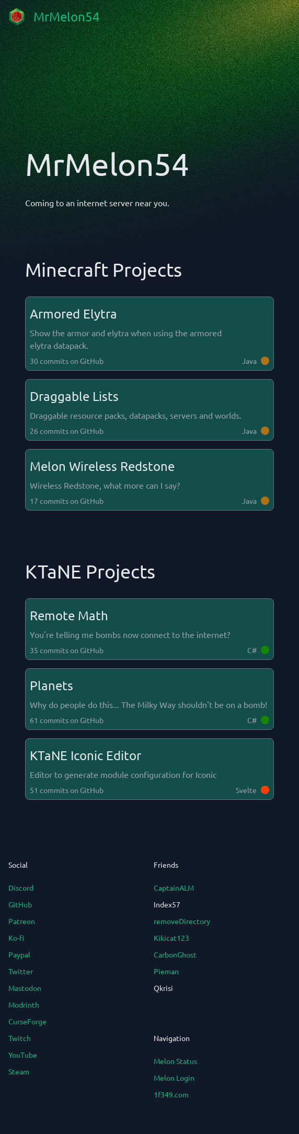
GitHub (20, 904)
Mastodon (24, 988)
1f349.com (171, 1094)
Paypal (19, 954)
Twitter (20, 971)
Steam (18, 1071)
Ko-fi (16, 937)
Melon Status (175, 1061)
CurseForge (27, 1021)
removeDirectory (182, 921)
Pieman (166, 971)
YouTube (22, 1054)
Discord (20, 887)
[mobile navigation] (282, 16)
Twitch (19, 1038)
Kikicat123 (171, 937)
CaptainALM (174, 887)
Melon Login (174, 1077)
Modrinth (23, 1004)
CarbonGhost (175, 954)
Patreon (21, 921)
